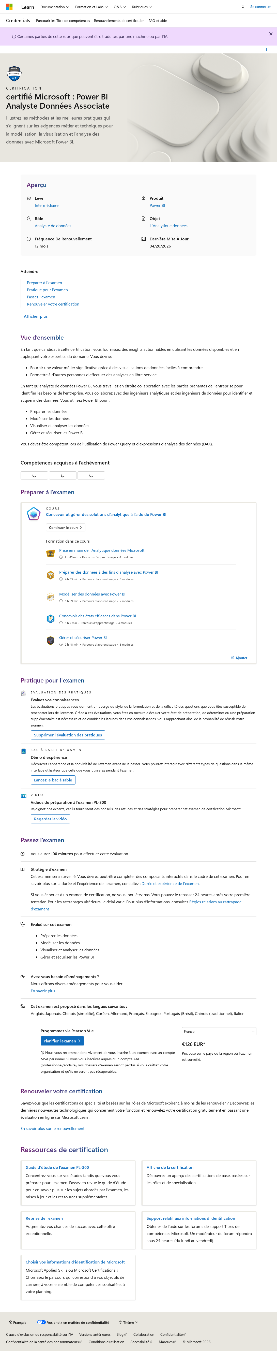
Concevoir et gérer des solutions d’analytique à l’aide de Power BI (106, 514)
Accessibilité (139, 1341)
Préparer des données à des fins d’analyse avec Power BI (108, 572)
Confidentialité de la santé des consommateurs (42, 1341)
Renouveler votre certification (53, 304)
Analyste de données (53, 225)
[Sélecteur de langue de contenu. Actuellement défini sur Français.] (17, 1322)
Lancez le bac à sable (53, 779)
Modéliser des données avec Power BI (92, 594)
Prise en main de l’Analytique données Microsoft (101, 550)
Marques (166, 1341)
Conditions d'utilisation (106, 1341)
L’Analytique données (169, 225)
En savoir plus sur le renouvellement (52, 1128)
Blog (120, 1334)
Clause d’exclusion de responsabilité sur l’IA (39, 1334)
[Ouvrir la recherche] (243, 6)
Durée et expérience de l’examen (170, 883)
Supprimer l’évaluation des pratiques (68, 734)
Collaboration (143, 1334)
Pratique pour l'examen (47, 289)
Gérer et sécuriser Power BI (83, 637)
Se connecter (260, 6)
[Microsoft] (9, 7)
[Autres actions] (266, 50)
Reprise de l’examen (44, 1218)
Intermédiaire (46, 205)
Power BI (157, 205)
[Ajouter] (239, 658)
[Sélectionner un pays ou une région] (219, 1031)
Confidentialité (171, 1334)
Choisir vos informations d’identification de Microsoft (75, 1262)
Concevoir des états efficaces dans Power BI (97, 615)
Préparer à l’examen (44, 282)
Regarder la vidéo (50, 818)
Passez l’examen (41, 296)
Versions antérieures (95, 1334)
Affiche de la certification (170, 1167)
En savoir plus (43, 990)
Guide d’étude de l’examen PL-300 (57, 1167)
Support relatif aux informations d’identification (191, 1218)
